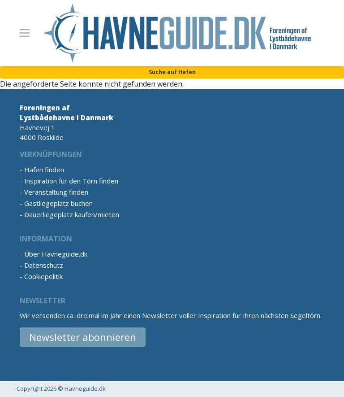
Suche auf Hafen (172, 72)
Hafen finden (44, 169)
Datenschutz (43, 265)
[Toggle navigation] (24, 33)
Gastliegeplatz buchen (58, 203)
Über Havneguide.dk (55, 253)
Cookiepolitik (43, 276)
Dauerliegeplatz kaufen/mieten (71, 214)
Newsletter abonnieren (82, 337)
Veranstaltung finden (56, 192)
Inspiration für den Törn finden (71, 180)
